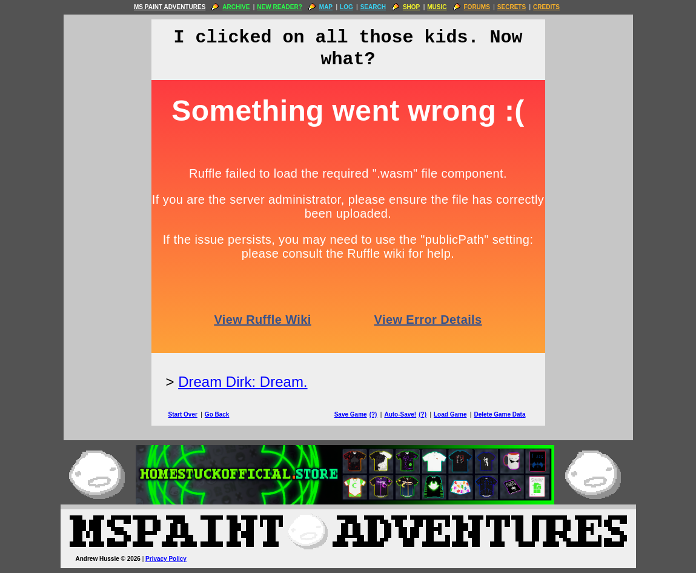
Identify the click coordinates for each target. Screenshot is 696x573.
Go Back (217, 414)
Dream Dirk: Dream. (242, 382)
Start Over (182, 414)
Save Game (350, 414)
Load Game (450, 414)
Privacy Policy (166, 558)
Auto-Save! (400, 414)
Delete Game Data (499, 414)
